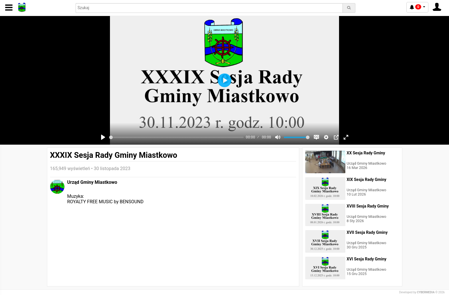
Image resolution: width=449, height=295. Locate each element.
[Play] (103, 137)
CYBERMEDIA (426, 292)
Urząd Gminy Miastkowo (92, 182)
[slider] (176, 137)
